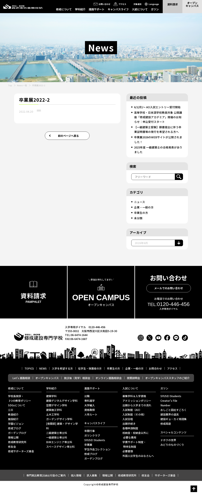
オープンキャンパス (47, 387)
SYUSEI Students (94, 449)
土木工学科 (52, 424)
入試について (140, 9)
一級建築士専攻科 (56, 447)
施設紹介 (13, 428)
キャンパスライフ (118, 9)
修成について (64, 9)
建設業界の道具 (169, 424)
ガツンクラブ (92, 445)
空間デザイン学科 (56, 414)
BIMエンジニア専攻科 (59, 451)
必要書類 (127, 460)
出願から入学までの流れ (136, 414)
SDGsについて (16, 414)
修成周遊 (165, 433)
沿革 (10, 419)
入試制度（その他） (134, 424)
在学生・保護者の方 (90, 378)
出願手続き (129, 433)
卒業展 (88, 454)
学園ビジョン (16, 433)
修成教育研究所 (17, 451)
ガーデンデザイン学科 (59, 428)
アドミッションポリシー (136, 410)
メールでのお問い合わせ (168, 297)
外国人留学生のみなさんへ (138, 465)
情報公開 (13, 447)
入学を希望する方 (62, 378)
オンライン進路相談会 (108, 387)
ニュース (140, 211)
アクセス (172, 378)
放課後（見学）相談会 (77, 387)
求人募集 (92, 484)
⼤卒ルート (90, 424)
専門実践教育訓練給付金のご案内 (46, 484)
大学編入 (89, 414)
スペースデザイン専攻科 (60, 456)
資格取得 (89, 419)
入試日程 (127, 428)
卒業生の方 (141, 222)
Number (165, 414)
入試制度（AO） (132, 419)
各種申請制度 (130, 437)
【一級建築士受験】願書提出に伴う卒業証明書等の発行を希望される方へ (157, 136)
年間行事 (89, 440)
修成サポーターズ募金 (21, 460)
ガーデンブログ (17, 442)
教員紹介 (13, 424)
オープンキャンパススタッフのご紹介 (167, 387)
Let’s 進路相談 (21, 387)
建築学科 (51, 405)
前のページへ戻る (68, 136)
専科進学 (89, 410)
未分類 (138, 227)
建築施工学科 (54, 419)
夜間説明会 (133, 387)
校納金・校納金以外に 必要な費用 (135, 444)
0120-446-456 (168, 313)
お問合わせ (155, 378)
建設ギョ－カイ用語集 (173, 428)
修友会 (12, 456)
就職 (87, 405)
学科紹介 (80, 9)
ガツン (155, 9)
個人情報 (76, 484)
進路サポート (96, 9)
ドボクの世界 (168, 449)
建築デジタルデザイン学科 (62, 410)
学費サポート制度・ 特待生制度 (134, 453)
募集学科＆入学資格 (134, 405)
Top (10, 85)
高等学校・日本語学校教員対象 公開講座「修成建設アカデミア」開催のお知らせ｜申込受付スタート (158, 121)
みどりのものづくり (172, 454)
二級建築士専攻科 (56, 442)
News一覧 (22, 85)
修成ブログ (14, 437)
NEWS (43, 378)
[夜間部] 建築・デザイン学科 (62, 435)
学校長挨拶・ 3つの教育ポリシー (19, 407)
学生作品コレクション (97, 458)
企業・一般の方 (144, 216)
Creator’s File (168, 410)
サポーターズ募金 (165, 484)
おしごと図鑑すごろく (173, 419)
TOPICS (29, 378)
